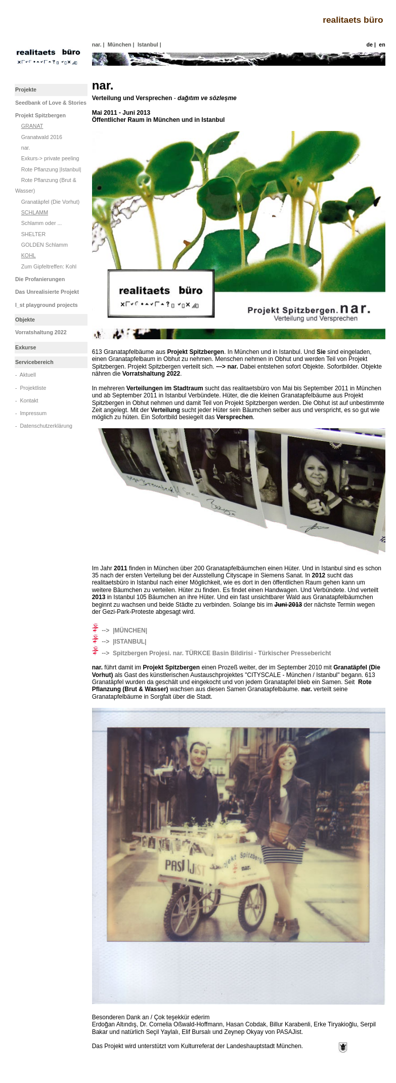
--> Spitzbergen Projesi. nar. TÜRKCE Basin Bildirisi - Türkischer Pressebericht (211, 653)
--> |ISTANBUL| (119, 641)
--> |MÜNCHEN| (119, 630)
